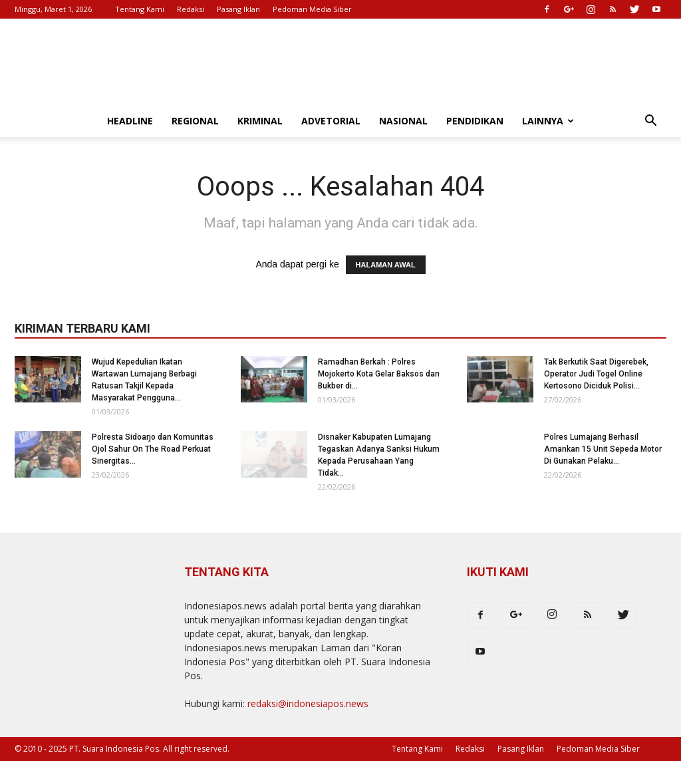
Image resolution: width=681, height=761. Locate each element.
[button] (650, 122)
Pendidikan (474, 120)
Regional (195, 120)
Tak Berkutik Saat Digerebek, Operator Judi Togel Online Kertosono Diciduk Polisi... (596, 373)
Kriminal (260, 120)
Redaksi (190, 9)
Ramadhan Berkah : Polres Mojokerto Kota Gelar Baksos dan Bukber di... (379, 373)
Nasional (403, 120)
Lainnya (548, 120)
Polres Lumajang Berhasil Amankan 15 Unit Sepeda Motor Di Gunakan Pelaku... (603, 449)
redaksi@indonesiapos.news (307, 703)
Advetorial (330, 120)
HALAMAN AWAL (386, 265)
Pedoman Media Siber (312, 9)
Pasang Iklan (238, 9)
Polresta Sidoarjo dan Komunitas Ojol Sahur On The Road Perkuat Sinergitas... (152, 449)
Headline (130, 120)
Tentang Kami (139, 9)
